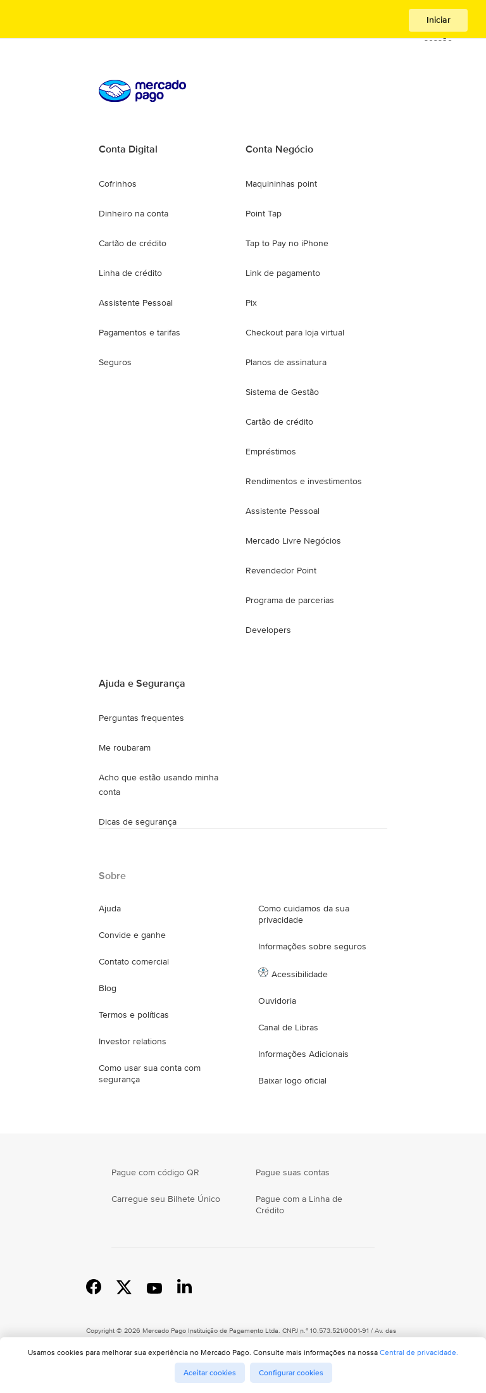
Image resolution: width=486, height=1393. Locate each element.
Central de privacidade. (419, 1352)
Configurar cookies (291, 1372)
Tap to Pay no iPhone (287, 243)
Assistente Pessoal (136, 302)
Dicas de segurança (138, 821)
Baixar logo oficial (292, 1080)
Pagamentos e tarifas (139, 332)
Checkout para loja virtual (295, 332)
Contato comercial (134, 961)
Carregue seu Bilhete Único (165, 1198)
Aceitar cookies (210, 1372)
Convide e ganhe (132, 934)
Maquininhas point (281, 183)
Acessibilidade (299, 974)
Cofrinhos (118, 183)
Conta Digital (128, 149)
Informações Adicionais (303, 1053)
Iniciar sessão (438, 22)
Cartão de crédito (132, 243)
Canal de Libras (288, 1027)
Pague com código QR (155, 1172)
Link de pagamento (283, 272)
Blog (107, 988)
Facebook (93, 1286)
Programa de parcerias (290, 600)
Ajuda (110, 908)
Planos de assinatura (286, 362)
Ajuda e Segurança (142, 683)
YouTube (154, 1286)
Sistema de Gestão (282, 391)
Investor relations (132, 1041)
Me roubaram (125, 747)
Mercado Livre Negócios (293, 540)
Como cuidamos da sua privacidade (303, 914)
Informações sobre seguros (312, 946)
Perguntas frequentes (141, 717)
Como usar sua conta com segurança (150, 1073)
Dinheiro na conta (133, 213)
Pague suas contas (293, 1172)
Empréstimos (271, 451)
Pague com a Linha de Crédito (299, 1204)
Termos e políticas (134, 1014)
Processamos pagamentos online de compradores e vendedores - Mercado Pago (65, 20)
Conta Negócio (279, 149)
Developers (268, 629)
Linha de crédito (130, 272)
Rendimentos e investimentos (304, 481)
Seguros (115, 362)
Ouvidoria (277, 1000)
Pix (251, 302)
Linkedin (184, 1286)
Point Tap (264, 213)
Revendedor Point (281, 570)
